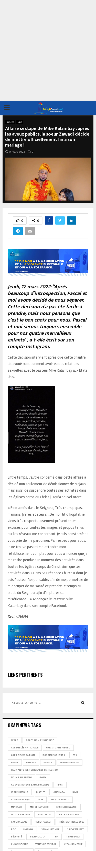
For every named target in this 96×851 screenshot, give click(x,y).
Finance (31, 762)
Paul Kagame (19, 821)
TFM (55, 836)
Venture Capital (45, 844)
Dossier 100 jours (53, 755)
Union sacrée (19, 844)
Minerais (16, 807)
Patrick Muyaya (69, 814)
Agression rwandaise (40, 740)
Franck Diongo (69, 762)
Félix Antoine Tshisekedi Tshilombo (34, 769)
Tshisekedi (73, 836)
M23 (40, 799)
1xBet (14, 740)
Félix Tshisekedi (21, 777)
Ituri (60, 784)
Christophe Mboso (58, 747)
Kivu (75, 792)
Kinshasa (59, 792)
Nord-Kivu (44, 814)
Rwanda (28, 829)
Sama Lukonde (50, 829)
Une (19, 122)
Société (10, 122)
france (48, 762)
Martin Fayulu (60, 799)
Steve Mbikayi (75, 829)
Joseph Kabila (19, 792)
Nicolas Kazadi (20, 814)
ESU (75, 755)
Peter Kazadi (43, 821)
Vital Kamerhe (73, 844)
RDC (13, 829)
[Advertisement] (48, 50)
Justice (40, 792)
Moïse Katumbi (39, 807)
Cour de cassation (23, 755)
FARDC (14, 762)
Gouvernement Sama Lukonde (30, 784)
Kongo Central (21, 799)
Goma (43, 777)
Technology (38, 836)
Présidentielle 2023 (71, 821)
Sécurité (16, 836)
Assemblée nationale (24, 747)
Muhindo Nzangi (66, 807)
